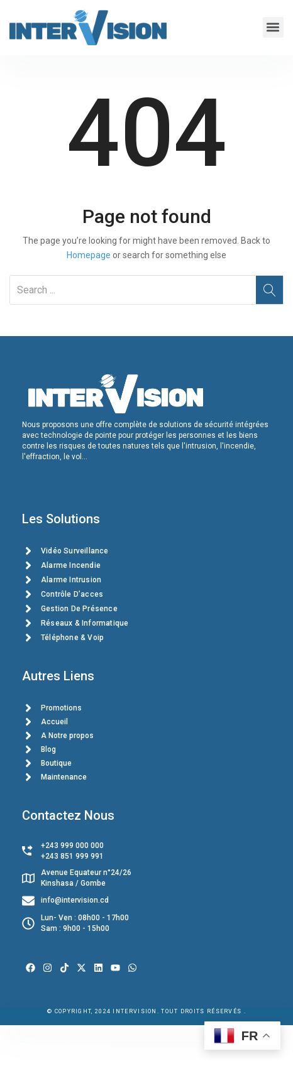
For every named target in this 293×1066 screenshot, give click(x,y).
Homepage (89, 255)
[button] (273, 27)
